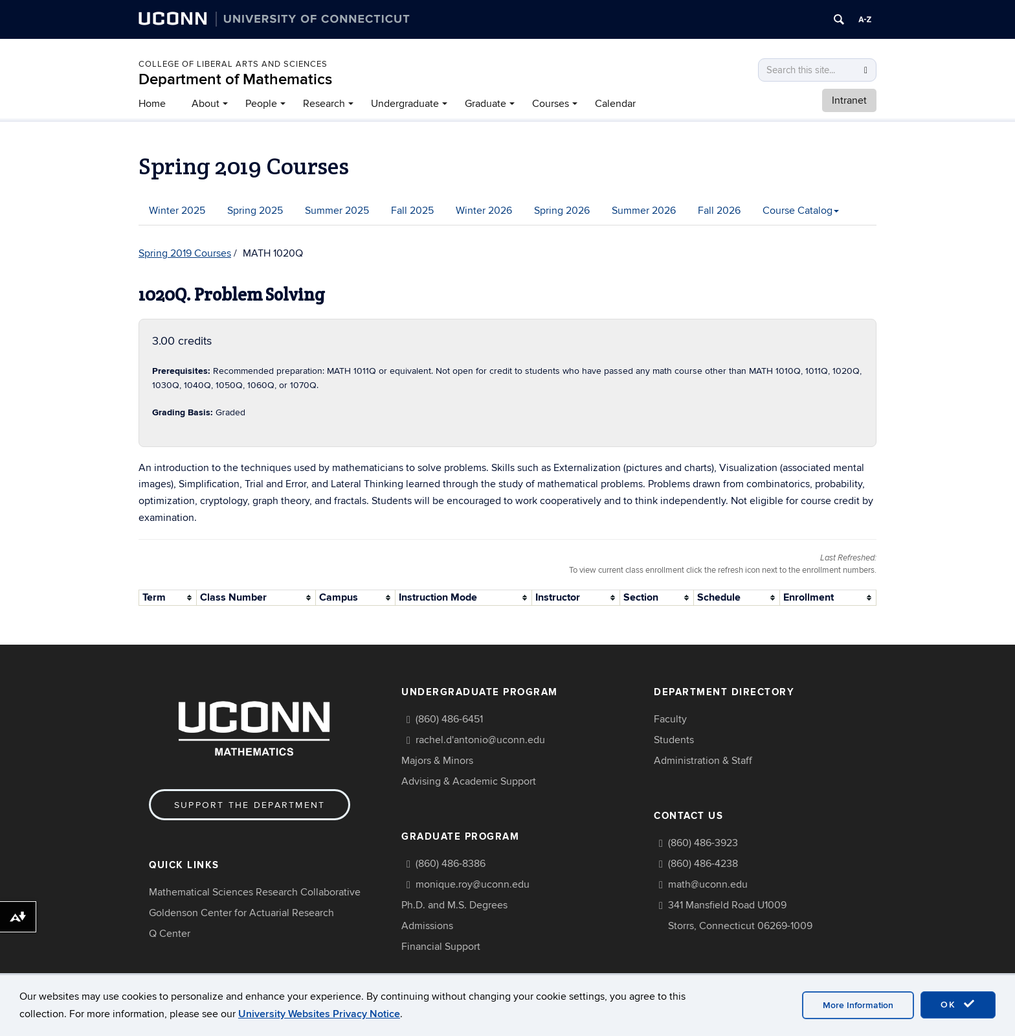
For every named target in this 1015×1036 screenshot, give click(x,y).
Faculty (670, 719)
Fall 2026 (719, 210)
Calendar (615, 103)
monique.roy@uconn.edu (473, 884)
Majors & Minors (437, 760)
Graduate (485, 103)
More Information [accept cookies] (858, 1005)
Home (152, 103)
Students (674, 739)
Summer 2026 (644, 210)
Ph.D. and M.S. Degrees (454, 905)
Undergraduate (405, 103)
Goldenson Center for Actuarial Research (241, 912)
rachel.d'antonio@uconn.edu (480, 739)
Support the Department (249, 805)
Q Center (169, 933)
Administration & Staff (703, 760)
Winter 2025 (177, 210)
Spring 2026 (562, 210)
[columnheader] (168, 597)
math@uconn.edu (708, 884)
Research (324, 103)
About (205, 103)
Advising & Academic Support (468, 781)
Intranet (849, 100)
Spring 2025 (255, 210)
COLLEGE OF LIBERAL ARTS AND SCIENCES (233, 64)
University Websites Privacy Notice (319, 1013)
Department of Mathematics (235, 79)
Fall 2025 (412, 210)
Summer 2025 (337, 210)
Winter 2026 (484, 210)
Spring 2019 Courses (185, 253)
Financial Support (440, 946)
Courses (550, 103)
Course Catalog (801, 210)
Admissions (427, 925)
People (261, 103)
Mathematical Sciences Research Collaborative (255, 892)
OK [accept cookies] (958, 1004)
